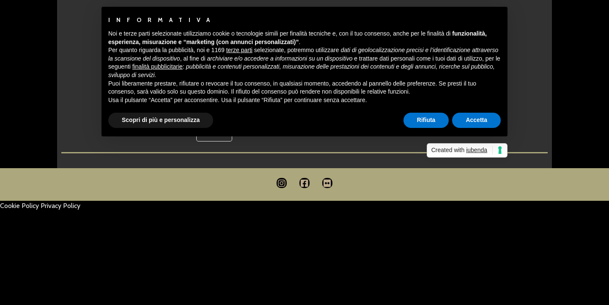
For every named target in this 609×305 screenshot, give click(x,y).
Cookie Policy (19, 206)
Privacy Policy (60, 206)
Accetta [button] (476, 119)
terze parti (239, 50)
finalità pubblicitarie (157, 66)
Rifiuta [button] (426, 119)
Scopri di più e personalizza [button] (161, 119)
